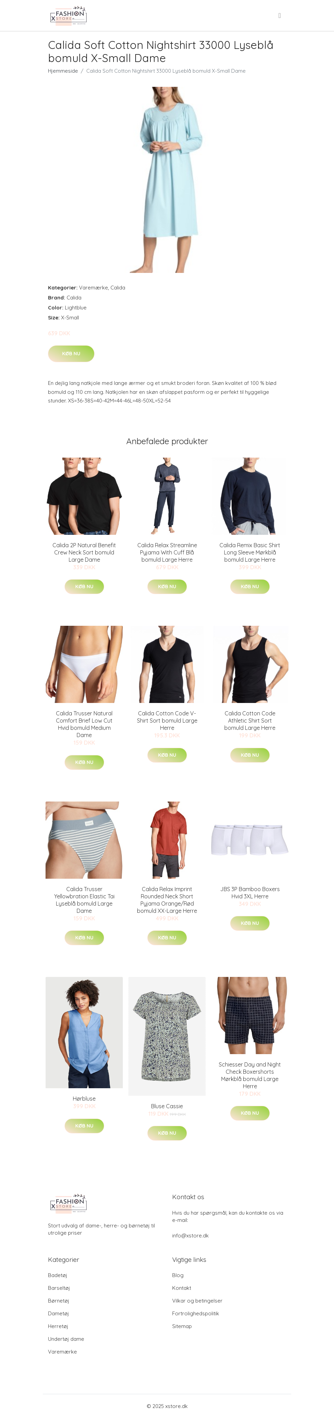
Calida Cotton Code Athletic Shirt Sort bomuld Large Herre (249, 720)
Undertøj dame (66, 1339)
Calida (117, 287)
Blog (178, 1275)
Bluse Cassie (167, 1106)
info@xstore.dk (190, 1235)
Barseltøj (59, 1288)
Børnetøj (58, 1300)
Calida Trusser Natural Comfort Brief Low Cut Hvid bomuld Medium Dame (84, 724)
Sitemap (182, 1326)
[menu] (280, 15)
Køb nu (71, 353)
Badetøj (57, 1275)
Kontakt (181, 1288)
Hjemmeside (63, 71)
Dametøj (58, 1313)
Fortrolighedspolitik (195, 1313)
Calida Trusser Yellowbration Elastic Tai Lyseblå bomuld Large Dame (84, 900)
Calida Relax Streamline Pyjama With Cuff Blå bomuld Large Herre (167, 552)
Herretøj (58, 1326)
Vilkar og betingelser (197, 1300)
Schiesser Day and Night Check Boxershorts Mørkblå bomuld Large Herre (250, 1075)
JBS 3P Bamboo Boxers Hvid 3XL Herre (250, 893)
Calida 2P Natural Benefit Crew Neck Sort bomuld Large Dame (84, 552)
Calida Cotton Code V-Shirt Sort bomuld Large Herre (167, 720)
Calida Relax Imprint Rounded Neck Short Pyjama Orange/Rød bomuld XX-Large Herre (167, 900)
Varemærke (93, 287)
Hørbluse (84, 1098)
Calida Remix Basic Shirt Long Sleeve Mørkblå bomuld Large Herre (249, 552)
